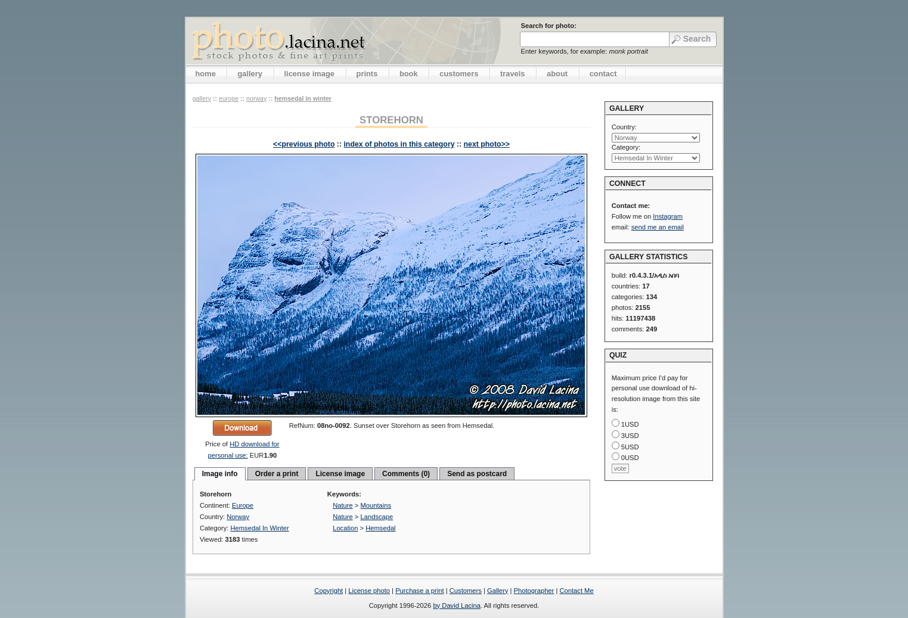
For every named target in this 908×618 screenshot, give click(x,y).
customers (458, 73)
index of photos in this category (398, 144)
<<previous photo (303, 144)
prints (367, 73)
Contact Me (576, 590)
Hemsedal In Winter (302, 98)
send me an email (657, 227)
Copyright (328, 590)
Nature (343, 505)
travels (512, 73)
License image (340, 474)
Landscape (377, 516)
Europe (228, 98)
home (206, 73)
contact (603, 73)
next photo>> (487, 144)
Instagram (668, 216)
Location (345, 528)
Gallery (497, 590)
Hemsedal (380, 528)
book (408, 73)
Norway (256, 98)
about (557, 73)
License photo (369, 590)
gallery (249, 73)
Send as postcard (477, 474)
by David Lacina (457, 605)
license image (309, 73)
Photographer (534, 590)
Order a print (277, 474)
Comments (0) (406, 474)
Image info (220, 474)
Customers (466, 590)
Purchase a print (419, 590)
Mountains (376, 505)
